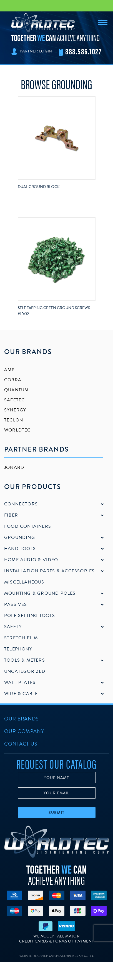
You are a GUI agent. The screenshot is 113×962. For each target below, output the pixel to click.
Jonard (14, 467)
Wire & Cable (21, 693)
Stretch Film (21, 638)
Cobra (12, 380)
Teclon (13, 420)
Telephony (18, 649)
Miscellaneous (24, 582)
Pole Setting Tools (29, 615)
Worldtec (17, 430)
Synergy (15, 410)
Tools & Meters (24, 660)
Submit (56, 812)
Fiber (11, 515)
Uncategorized (25, 671)
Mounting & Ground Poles (40, 593)
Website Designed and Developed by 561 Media (56, 956)
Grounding (19, 537)
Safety (13, 626)
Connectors (21, 504)
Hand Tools (20, 548)
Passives (15, 604)
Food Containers (27, 526)
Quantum (16, 390)
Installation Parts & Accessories (49, 571)
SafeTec (14, 400)
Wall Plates (20, 682)
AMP (9, 370)
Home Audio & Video (31, 559)
